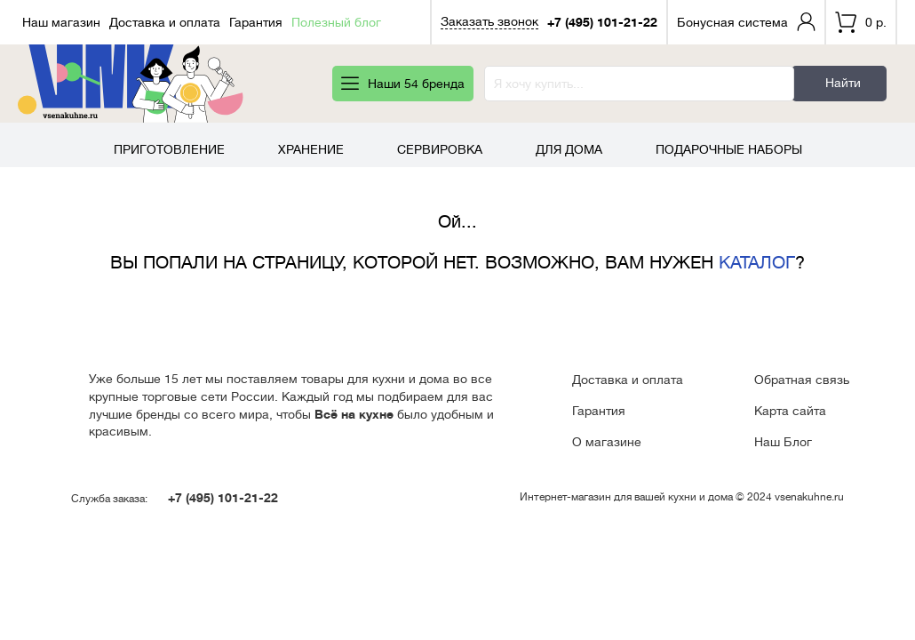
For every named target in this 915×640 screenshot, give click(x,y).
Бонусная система (732, 22)
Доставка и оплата (164, 22)
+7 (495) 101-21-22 (602, 22)
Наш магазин (61, 22)
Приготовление (169, 149)
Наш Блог (783, 442)
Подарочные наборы (729, 149)
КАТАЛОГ (757, 262)
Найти (843, 83)
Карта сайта (790, 411)
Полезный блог (336, 22)
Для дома (569, 149)
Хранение (311, 149)
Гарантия (255, 22)
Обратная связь (801, 379)
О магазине (606, 442)
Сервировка (439, 149)
